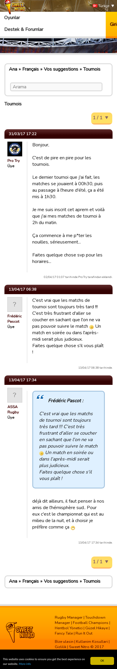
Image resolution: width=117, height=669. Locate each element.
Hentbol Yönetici (69, 628)
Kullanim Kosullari (92, 641)
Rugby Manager (69, 617)
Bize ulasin (64, 641)
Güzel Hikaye (96, 628)
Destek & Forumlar (23, 29)
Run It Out (84, 633)
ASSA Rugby (13, 409)
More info (25, 664)
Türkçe (101, 6)
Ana (13, 69)
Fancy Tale (64, 633)
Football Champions (90, 622)
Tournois (91, 69)
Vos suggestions (61, 69)
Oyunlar (12, 17)
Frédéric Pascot (14, 319)
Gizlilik (60, 647)
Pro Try (13, 160)
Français (30, 69)
